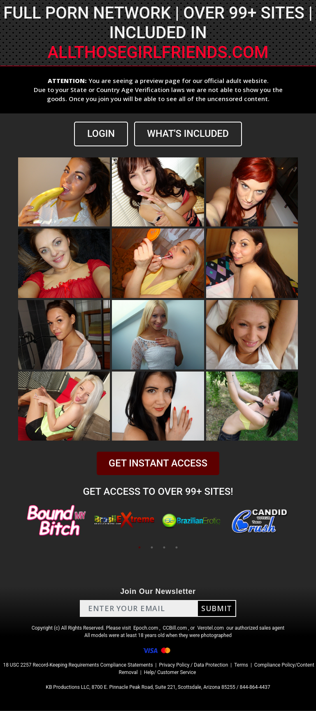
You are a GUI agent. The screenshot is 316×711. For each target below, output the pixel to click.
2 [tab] (152, 548)
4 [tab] (176, 548)
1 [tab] (139, 548)
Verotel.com (210, 628)
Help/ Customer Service (170, 673)
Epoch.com (145, 628)
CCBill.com (175, 628)
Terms (241, 665)
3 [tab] (164, 548)
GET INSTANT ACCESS (158, 463)
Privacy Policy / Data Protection (193, 665)
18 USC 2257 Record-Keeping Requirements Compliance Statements (78, 665)
